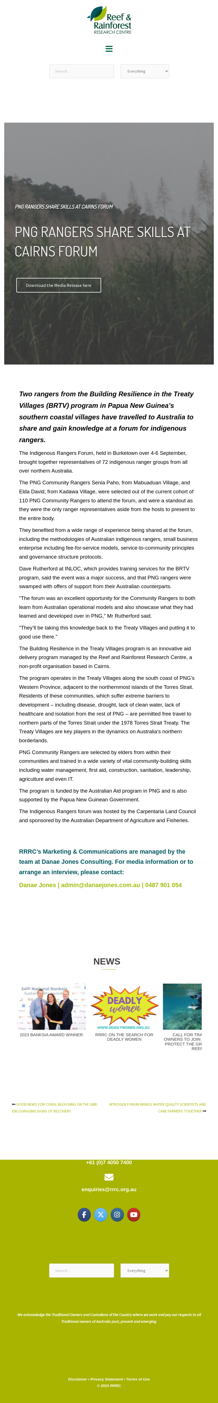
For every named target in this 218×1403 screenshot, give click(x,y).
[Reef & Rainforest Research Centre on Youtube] (133, 1214)
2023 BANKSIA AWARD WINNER (63, 1034)
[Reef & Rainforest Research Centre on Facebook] (84, 1214)
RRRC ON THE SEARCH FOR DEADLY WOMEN (136, 1037)
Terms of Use (138, 1379)
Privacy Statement (106, 1379)
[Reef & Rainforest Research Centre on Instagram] (117, 1214)
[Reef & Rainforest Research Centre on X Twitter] (100, 1214)
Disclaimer (77, 1379)
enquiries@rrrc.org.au (108, 1189)
